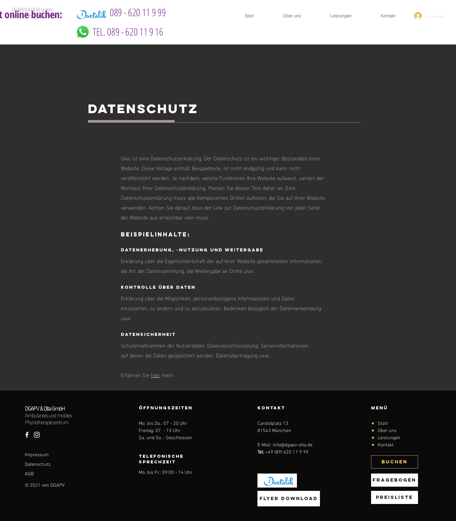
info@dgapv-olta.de (292, 445)
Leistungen (389, 438)
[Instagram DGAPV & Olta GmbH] (37, 435)
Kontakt (386, 445)
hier (155, 374)
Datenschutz (38, 465)
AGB (29, 474)
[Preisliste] (394, 497)
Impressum (37, 455)
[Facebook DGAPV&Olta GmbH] (27, 435)
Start (383, 424)
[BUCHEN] (394, 461)
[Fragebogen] (394, 480)
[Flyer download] (288, 498)
